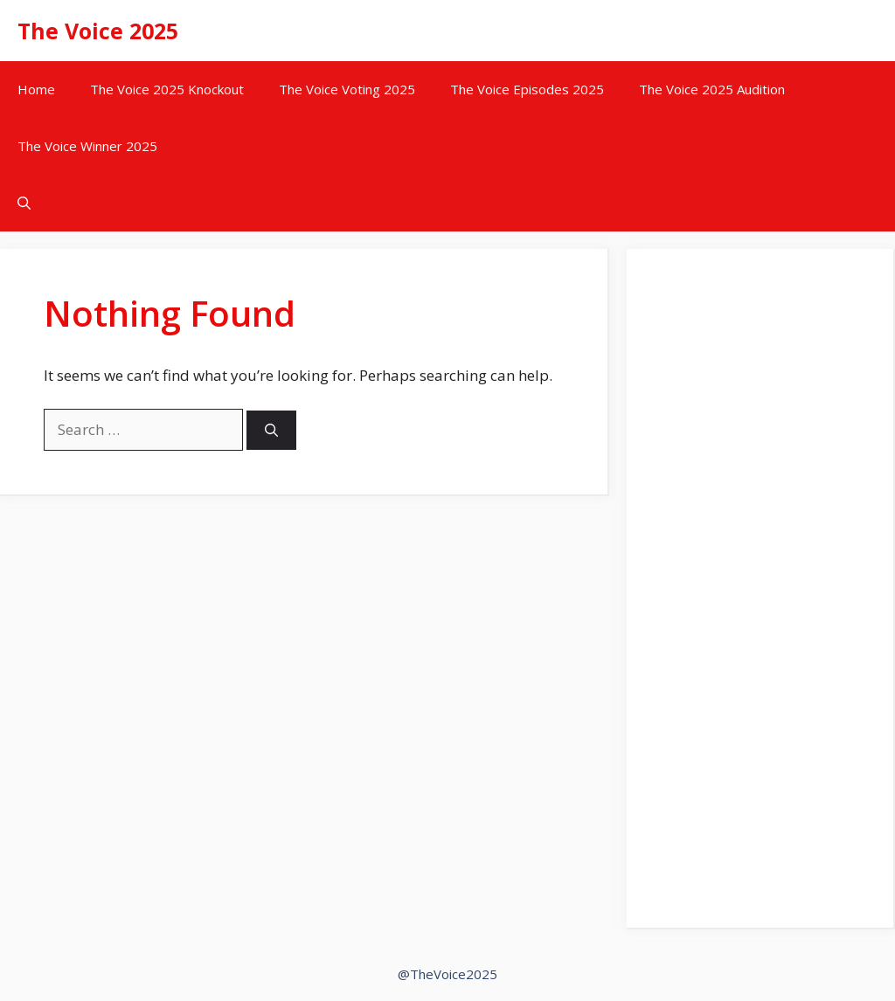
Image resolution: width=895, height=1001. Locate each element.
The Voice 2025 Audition (712, 89)
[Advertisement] (760, 599)
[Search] (271, 430)
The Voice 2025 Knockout (167, 89)
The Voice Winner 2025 (87, 146)
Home (36, 89)
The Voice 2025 (97, 30)
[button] (24, 203)
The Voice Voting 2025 (347, 89)
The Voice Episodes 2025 (527, 89)
